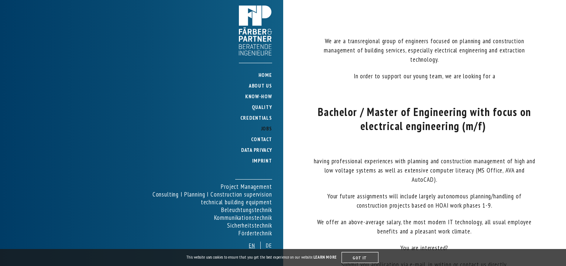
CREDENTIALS (256, 118)
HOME (265, 75)
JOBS (266, 128)
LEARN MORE (325, 257)
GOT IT (360, 257)
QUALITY (262, 107)
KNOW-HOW (258, 96)
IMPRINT (262, 160)
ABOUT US (260, 85)
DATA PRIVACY (256, 150)
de (269, 245)
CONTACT (261, 139)
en (252, 245)
